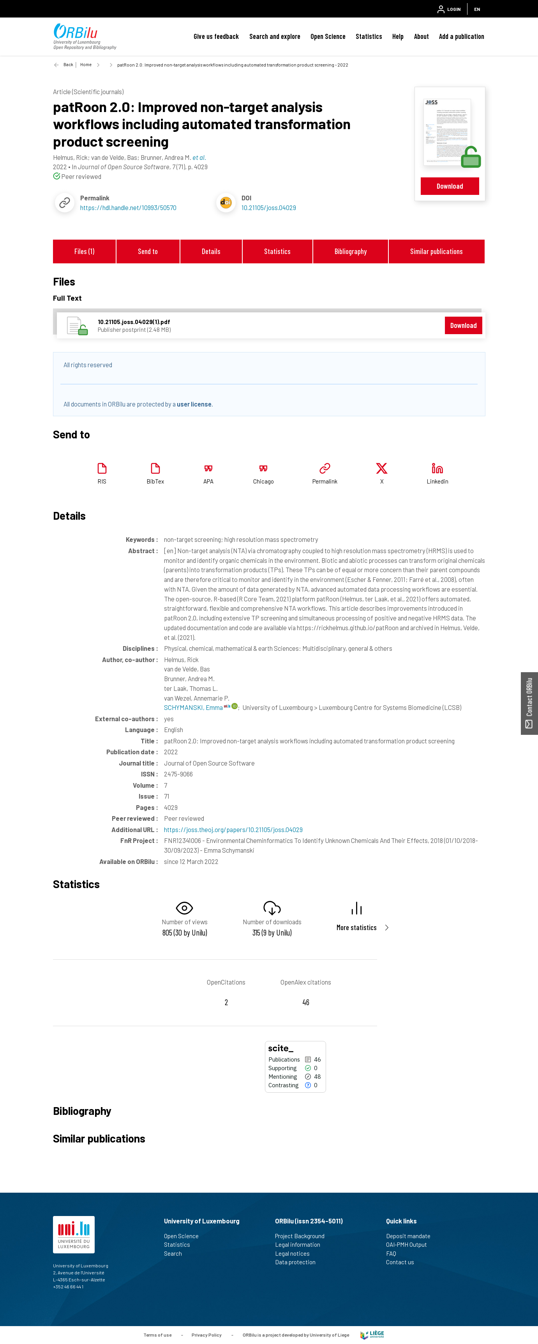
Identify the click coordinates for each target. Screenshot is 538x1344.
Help (398, 36)
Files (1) (84, 251)
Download (450, 185)
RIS (101, 481)
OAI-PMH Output (410, 1244)
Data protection (298, 1261)
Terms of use (157, 1334)
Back (68, 64)
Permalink (324, 481)
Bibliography (351, 251)
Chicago (263, 481)
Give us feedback (216, 36)
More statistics (357, 927)
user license (194, 404)
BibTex (155, 481)
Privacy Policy (207, 1334)
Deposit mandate (411, 1235)
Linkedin (437, 481)
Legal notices (295, 1253)
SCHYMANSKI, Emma (197, 707)
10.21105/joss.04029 (269, 207)
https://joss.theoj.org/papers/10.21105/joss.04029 (233, 829)
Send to (148, 251)
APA (208, 481)
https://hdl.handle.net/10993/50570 (128, 207)
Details (211, 251)
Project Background (303, 1235)
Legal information (301, 1244)
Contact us (403, 1261)
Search (176, 1253)
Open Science (328, 36)
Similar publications (436, 251)
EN (477, 9)
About (421, 36)
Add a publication (461, 36)
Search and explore (274, 36)
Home (86, 64)
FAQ (394, 1253)
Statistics (369, 36)
